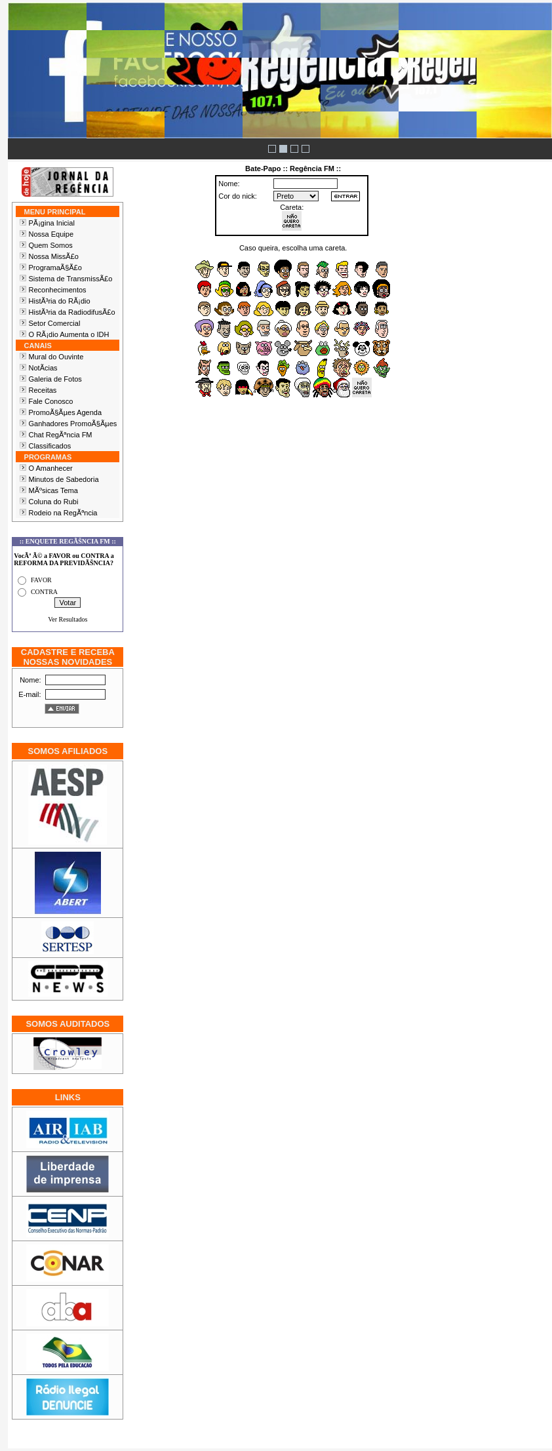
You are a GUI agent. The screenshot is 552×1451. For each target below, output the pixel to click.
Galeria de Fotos (55, 379)
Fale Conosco (51, 401)
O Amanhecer (51, 468)
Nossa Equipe (51, 234)
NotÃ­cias (43, 368)
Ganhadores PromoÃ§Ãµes (73, 423)
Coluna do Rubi (54, 502)
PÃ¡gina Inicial (52, 223)
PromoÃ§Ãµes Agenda (65, 412)
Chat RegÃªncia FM (60, 435)
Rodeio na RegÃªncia (63, 513)
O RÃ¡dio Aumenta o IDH (69, 334)
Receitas (43, 390)
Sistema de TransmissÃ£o (71, 279)
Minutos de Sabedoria (64, 479)
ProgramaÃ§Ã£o (55, 267)
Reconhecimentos (58, 290)
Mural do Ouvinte (56, 357)
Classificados (50, 446)
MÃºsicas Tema (53, 490)
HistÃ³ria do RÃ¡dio (59, 301)
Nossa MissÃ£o (54, 256)
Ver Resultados (67, 619)
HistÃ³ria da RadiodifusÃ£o (72, 312)
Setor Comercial (55, 323)
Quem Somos (51, 245)
